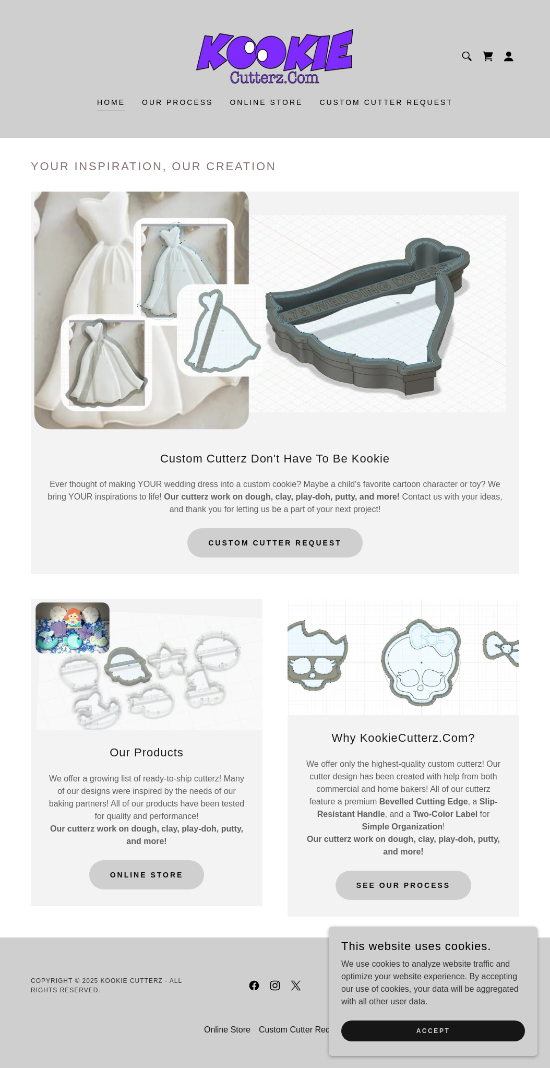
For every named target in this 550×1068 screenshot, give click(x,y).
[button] (508, 56)
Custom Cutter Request (275, 543)
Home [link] (111, 102)
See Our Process (403, 885)
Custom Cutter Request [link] (386, 102)
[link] (274, 55)
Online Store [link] (266, 102)
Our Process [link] (177, 102)
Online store (147, 875)
